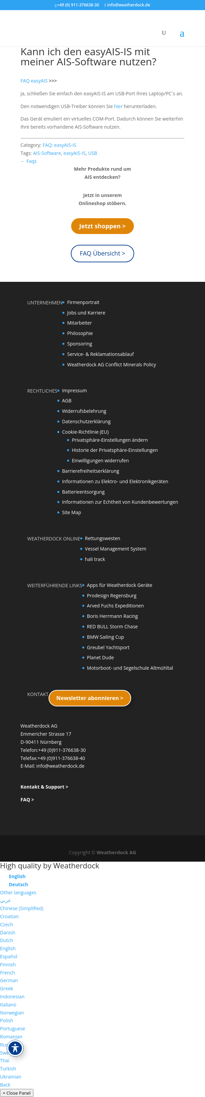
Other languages (18, 892)
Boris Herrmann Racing (112, 616)
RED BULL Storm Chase (112, 626)
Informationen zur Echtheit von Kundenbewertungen (120, 502)
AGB (66, 400)
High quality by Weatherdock (49, 865)
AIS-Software (47, 153)
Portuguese (12, 1028)
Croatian (9, 916)
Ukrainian (10, 1076)
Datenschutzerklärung (86, 421)
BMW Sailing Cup (105, 637)
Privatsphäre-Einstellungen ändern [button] (110, 440)
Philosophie (80, 333)
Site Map (71, 512)
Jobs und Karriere (86, 312)
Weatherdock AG (116, 852)
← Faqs (29, 161)
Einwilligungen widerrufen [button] (100, 460)
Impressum (74, 390)
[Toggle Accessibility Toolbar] (15, 1048)
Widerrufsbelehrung (84, 411)
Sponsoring (79, 343)
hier (119, 106)
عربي (5, 900)
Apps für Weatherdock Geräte (119, 585)
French (7, 972)
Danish (7, 932)
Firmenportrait (83, 302)
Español (8, 956)
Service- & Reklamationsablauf (100, 354)
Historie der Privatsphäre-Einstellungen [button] (115, 450)
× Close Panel (17, 1093)
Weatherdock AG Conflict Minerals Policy (111, 364)
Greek (6, 988)
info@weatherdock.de (60, 766)
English (8, 948)
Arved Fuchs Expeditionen (115, 605)
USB (92, 153)
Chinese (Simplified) (21, 908)
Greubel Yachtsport (108, 647)
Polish (6, 1020)
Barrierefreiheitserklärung (90, 471)
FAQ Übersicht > (102, 253)
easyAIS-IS (74, 153)
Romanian (11, 1036)
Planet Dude (100, 657)
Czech (6, 924)
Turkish (8, 1068)
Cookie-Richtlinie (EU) (85, 432)
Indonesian (12, 996)
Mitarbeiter (79, 323)
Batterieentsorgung (83, 492)
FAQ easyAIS (34, 80)
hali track (95, 559)
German (9, 980)
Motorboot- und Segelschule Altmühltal (130, 668)
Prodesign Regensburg (112, 595)
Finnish (8, 964)
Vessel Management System (115, 548)
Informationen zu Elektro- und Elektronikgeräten (115, 481)
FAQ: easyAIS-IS (59, 145)
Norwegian (12, 1012)
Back (5, 1085)
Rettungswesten (102, 538)
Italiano (8, 1004)
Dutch (6, 940)
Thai (4, 1060)
